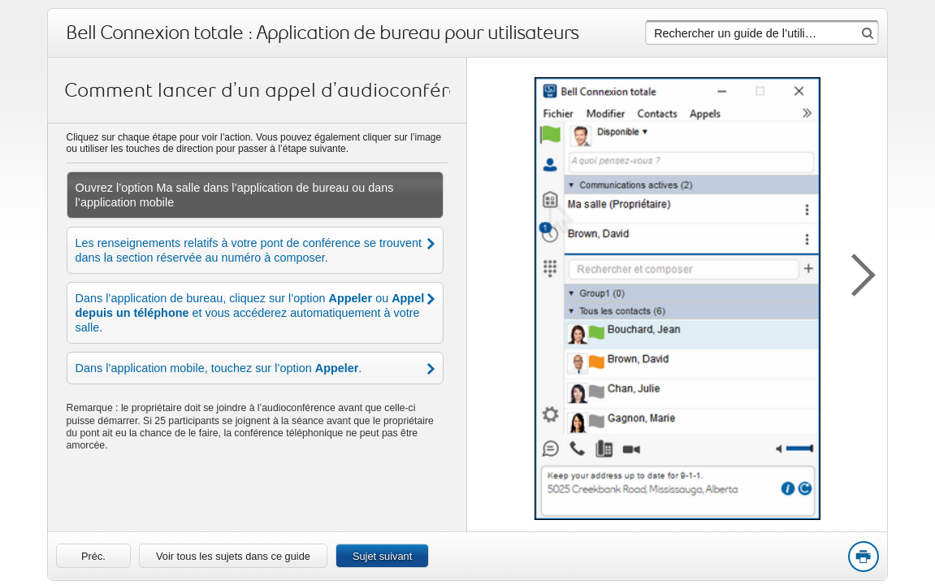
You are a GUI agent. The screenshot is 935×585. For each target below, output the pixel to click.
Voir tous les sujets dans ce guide (233, 556)
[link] (93, 556)
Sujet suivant (382, 556)
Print (862, 557)
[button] (855, 272)
